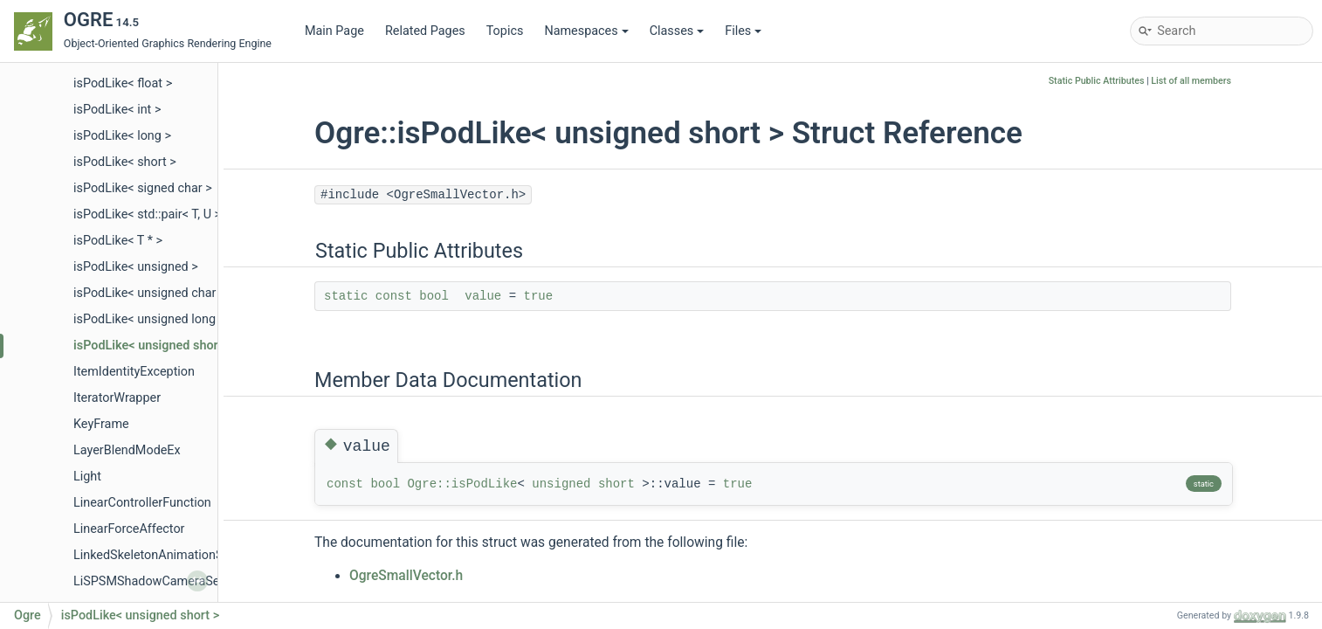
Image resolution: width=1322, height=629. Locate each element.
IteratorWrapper (117, 398)
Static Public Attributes (1097, 80)
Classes (677, 31)
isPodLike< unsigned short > (152, 345)
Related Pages (425, 31)
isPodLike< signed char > (142, 188)
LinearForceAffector (129, 529)
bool (434, 296)
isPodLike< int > (117, 109)
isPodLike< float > (122, 83)
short (616, 484)
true (539, 296)
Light (87, 476)
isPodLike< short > (124, 162)
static (346, 296)
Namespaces (586, 31)
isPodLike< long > (122, 135)
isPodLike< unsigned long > (149, 319)
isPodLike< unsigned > (135, 266)
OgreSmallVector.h (406, 576)
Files (743, 31)
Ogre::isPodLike (462, 484)
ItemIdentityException (134, 371)
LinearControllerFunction (142, 502)
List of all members (1191, 80)
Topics (505, 31)
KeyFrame (101, 424)
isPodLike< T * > (117, 240)
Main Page (334, 31)
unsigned (561, 484)
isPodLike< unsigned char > (149, 293)
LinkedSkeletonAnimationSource (164, 555)
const (393, 296)
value (483, 296)
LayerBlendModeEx (127, 450)
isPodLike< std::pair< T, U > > (152, 214)
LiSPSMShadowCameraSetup (155, 581)
